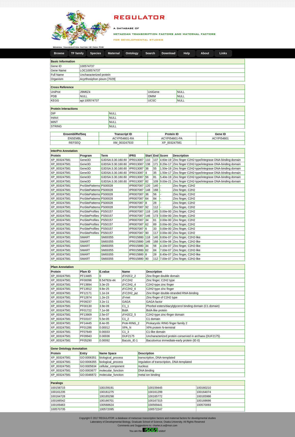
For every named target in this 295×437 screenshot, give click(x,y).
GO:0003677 (88, 370)
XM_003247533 (123, 142)
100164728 (58, 396)
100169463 (58, 405)
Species (95, 53)
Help (187, 53)
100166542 (58, 400)
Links (223, 53)
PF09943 (86, 336)
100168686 (204, 400)
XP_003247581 (172, 142)
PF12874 (86, 297)
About (205, 53)
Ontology (132, 53)
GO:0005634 (88, 366)
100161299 (155, 392)
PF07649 (86, 331)
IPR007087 (136, 185)
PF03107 (86, 319)
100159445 (155, 387)
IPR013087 (136, 159)
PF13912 (86, 288)
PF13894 (86, 284)
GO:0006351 (88, 357)
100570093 (204, 405)
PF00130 (86, 306)
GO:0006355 (88, 362)
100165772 (155, 396)
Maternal (114, 53)
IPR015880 (136, 237)
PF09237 (86, 301)
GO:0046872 (88, 374)
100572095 (106, 409)
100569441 (155, 405)
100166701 (106, 400)
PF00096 (86, 280)
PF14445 (86, 323)
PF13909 (86, 314)
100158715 (58, 387)
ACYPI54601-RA (123, 138)
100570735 (58, 409)
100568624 (106, 405)
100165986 (204, 396)
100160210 (204, 387)
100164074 (204, 392)
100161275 (106, 392)
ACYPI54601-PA (171, 138)
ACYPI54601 (220, 138)
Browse (59, 53)
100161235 (58, 392)
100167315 (155, 400)
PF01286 (86, 327)
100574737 (87, 66)
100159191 (106, 387)
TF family (77, 53)
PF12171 (86, 293)
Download (168, 53)
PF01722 (86, 310)
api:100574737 (89, 100)
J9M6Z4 (85, 92)
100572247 (155, 409)
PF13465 (86, 276)
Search (150, 53)
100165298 (106, 396)
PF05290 (86, 340)
